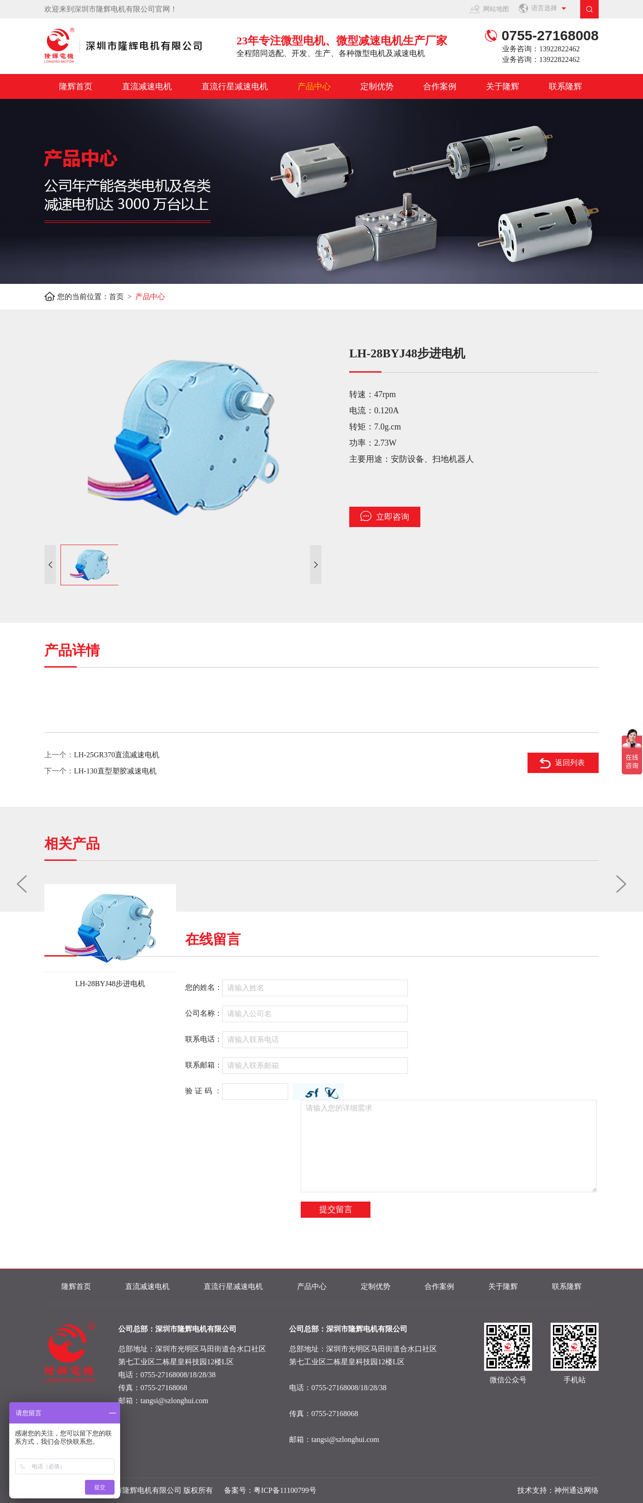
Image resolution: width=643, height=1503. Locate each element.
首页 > (122, 297)
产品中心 (314, 86)
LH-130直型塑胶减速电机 (115, 771)
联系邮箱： (203, 1065)
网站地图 (496, 9)
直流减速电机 (147, 86)
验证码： (204, 1091)
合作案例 (439, 86)
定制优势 (377, 86)
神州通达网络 (576, 1490)
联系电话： (203, 1039)
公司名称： (203, 1013)
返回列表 (570, 763)
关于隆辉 (502, 86)
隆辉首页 (75, 86)
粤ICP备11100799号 (285, 1490)
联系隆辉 (565, 86)
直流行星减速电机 (234, 86)
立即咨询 (384, 516)
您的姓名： (203, 987)
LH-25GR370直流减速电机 (116, 755)
